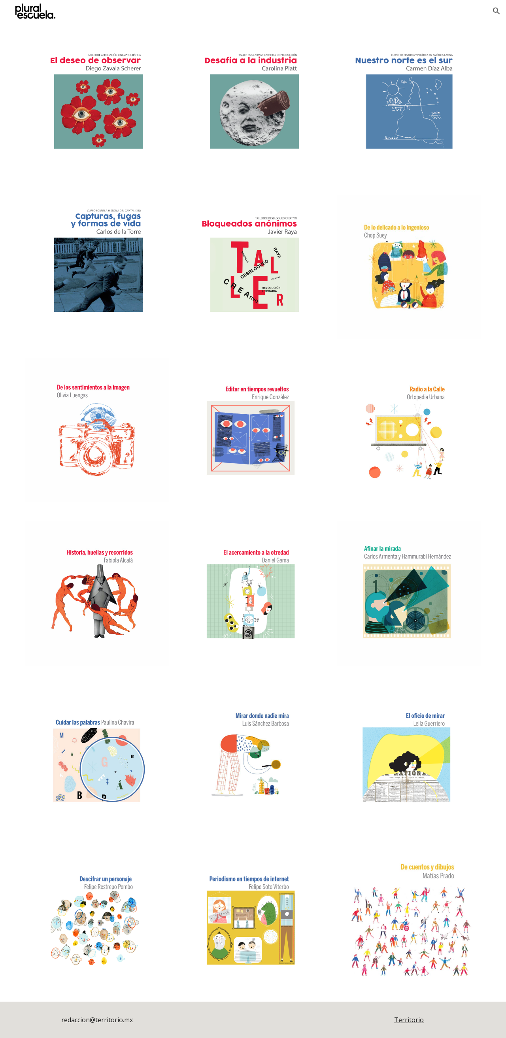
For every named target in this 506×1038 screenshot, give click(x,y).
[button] (496, 11)
